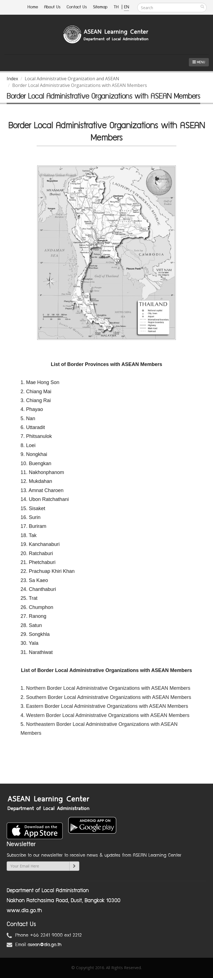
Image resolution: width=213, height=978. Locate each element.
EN (126, 7)
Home (32, 7)
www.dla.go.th (24, 910)
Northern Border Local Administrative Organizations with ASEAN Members (108, 688)
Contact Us (77, 7)
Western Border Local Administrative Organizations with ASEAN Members (107, 715)
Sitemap (100, 7)
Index (12, 79)
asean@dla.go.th (45, 945)
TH (117, 7)
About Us (52, 7)
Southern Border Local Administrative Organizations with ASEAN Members (108, 697)
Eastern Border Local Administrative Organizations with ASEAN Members (107, 706)
